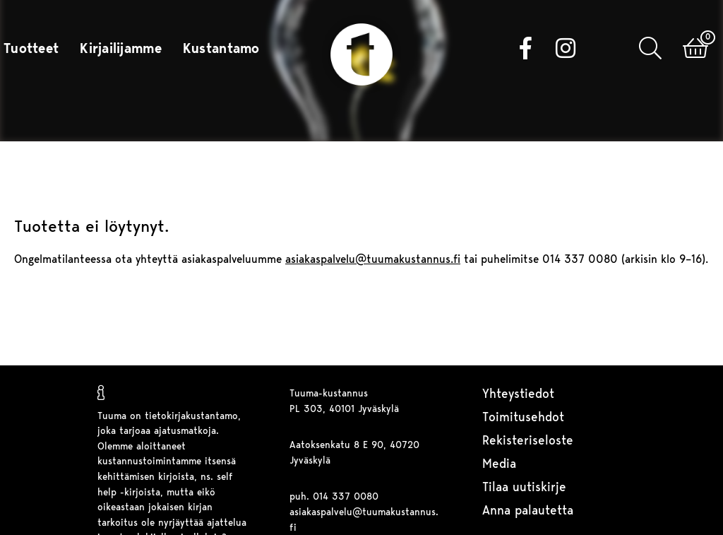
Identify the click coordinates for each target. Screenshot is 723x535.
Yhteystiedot (518, 395)
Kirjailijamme (121, 49)
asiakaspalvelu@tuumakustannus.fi (372, 260)
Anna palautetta (527, 511)
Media (499, 465)
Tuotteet (31, 49)
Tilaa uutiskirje (524, 488)
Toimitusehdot (523, 418)
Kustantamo (221, 49)
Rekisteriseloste (527, 441)
